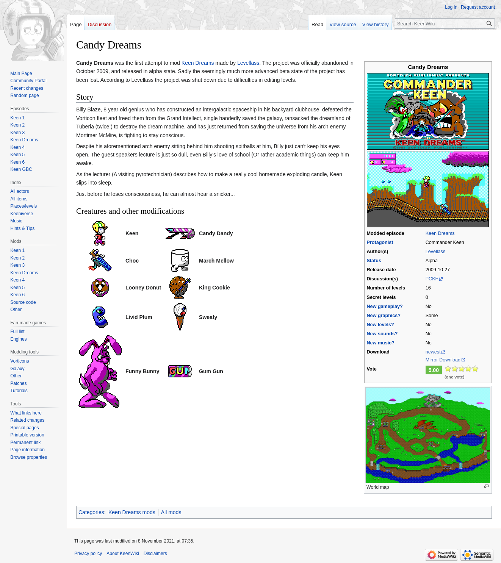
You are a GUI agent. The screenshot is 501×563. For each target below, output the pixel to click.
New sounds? (382, 333)
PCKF (432, 279)
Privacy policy (88, 553)
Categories (91, 512)
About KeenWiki (122, 553)
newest (433, 352)
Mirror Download (443, 360)
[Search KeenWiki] (445, 23)
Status (373, 260)
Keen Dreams (440, 233)
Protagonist (379, 242)
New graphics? (383, 315)
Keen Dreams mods (131, 512)
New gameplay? (384, 306)
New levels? (380, 324)
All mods (171, 512)
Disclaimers (155, 553)
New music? (380, 343)
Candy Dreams (94, 63)
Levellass (436, 251)
